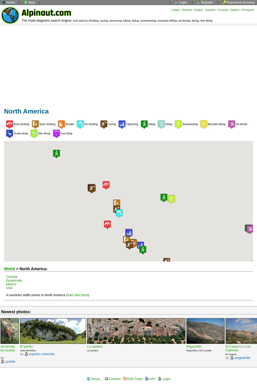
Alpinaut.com (46, 13)
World (9, 269)
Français (223, 9)
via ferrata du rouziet (8, 348)
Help (29, 2)
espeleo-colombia (41, 354)
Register (204, 2)
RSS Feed (132, 379)
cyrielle (10, 361)
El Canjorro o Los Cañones (238, 348)
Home (8, 2)
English (198, 9)
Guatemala (14, 280)
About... (94, 379)
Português (248, 9)
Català (175, 9)
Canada (12, 277)
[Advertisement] (128, 63)
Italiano (235, 9)
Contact (112, 379)
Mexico (11, 284)
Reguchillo (194, 346)
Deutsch (187, 9)
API (150, 379)
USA (9, 288)
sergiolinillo (242, 358)
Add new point (77, 295)
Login (180, 2)
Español (210, 9)
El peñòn (26, 346)
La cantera (94, 346)
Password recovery (238, 2)
